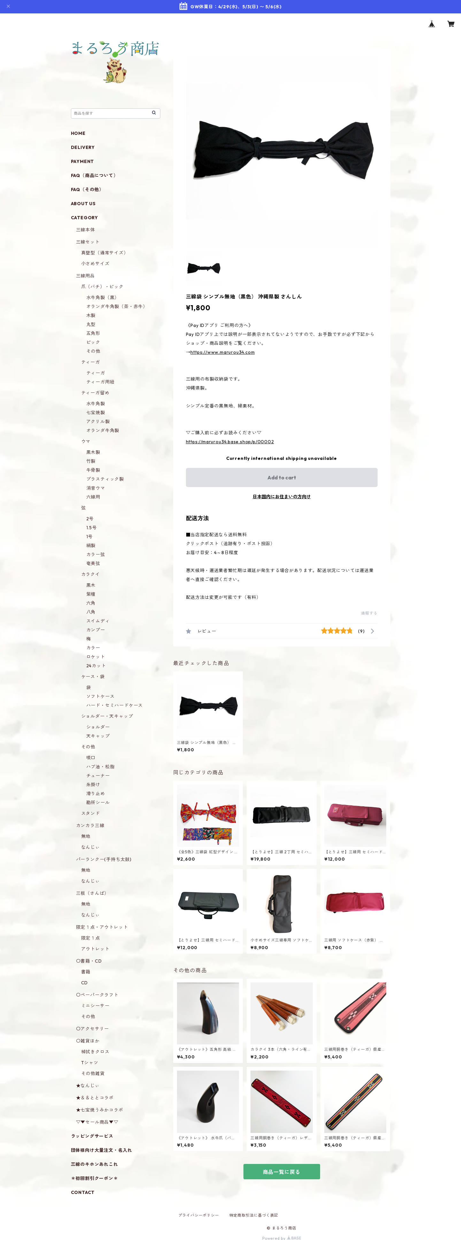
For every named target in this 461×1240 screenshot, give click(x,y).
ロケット (95, 657)
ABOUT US (83, 203)
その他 (93, 351)
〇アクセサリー (92, 1029)
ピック (93, 342)
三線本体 (85, 230)
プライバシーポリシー (198, 1215)
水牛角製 (95, 404)
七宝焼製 (95, 412)
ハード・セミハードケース (114, 705)
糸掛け (93, 784)
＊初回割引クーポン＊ (94, 1178)
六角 (91, 603)
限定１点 (90, 938)
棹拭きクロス (95, 1052)
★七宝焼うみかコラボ (99, 1110)
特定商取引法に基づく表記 (254, 1215)
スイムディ (98, 621)
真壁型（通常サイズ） (104, 253)
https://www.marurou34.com (222, 352)
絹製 (91, 545)
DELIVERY (83, 147)
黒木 (91, 585)
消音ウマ (95, 488)
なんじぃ (90, 847)
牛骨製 (93, 470)
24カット (96, 666)
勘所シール (98, 802)
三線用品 (85, 276)
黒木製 (93, 452)
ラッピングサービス (92, 1136)
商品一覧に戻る (282, 1172)
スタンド (90, 813)
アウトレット (95, 949)
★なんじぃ (88, 1086)
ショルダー (98, 727)
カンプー (95, 630)
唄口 (91, 758)
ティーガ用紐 (100, 382)
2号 (90, 519)
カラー (93, 648)
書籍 (86, 972)
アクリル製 (98, 421)
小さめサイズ (95, 264)
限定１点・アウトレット (102, 927)
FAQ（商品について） (94, 175)
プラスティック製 (105, 479)
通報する (369, 613)
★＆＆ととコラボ (95, 1098)
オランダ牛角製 (102, 430)
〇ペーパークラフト (97, 995)
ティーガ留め (95, 393)
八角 (91, 612)
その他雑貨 (93, 1073)
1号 (89, 536)
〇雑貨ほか (88, 1041)
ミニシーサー (95, 1006)
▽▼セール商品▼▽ (97, 1122)
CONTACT (83, 1192)
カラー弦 (95, 554)
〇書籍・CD (89, 961)
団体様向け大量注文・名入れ (101, 1150)
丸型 (91, 324)
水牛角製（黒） (102, 297)
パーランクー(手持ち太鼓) (104, 859)
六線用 (93, 497)
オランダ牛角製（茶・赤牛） (117, 306)
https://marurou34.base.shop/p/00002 (230, 442)
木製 (91, 315)
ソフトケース (100, 696)
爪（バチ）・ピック (102, 287)
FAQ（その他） (87, 189)
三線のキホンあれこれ (94, 1164)
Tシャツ (89, 1063)
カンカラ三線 (90, 825)
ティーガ (90, 362)
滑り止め (95, 793)
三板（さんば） (92, 893)
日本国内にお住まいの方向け (282, 497)
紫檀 (91, 594)
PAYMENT (82, 161)
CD (84, 983)
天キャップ (98, 736)
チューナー (98, 776)
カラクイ (90, 574)
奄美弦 (93, 563)
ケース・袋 (93, 676)
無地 (86, 836)
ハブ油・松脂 (100, 767)
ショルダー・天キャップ (107, 716)
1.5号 (91, 528)
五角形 (93, 333)
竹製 (91, 461)
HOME (78, 133)
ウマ (86, 441)
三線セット (88, 242)
